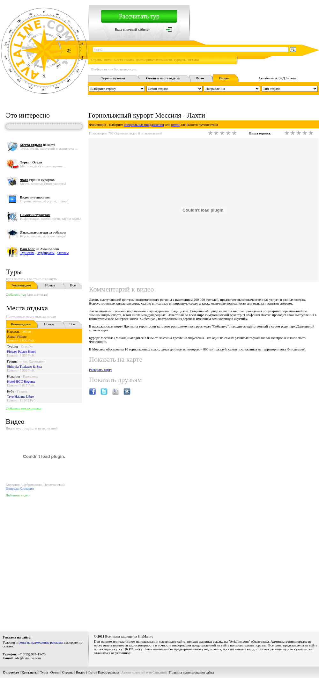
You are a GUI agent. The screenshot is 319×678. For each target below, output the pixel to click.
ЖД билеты (288, 78)
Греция (12, 361)
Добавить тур (16, 294)
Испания (13, 376)
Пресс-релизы (108, 672)
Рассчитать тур (139, 16)
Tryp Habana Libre (20, 396)
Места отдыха (27, 308)
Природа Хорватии (20, 488)
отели (175, 124)
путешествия (35, 197)
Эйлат (26, 331)
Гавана (22, 391)
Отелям (63, 253)
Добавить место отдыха (23, 408)
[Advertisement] (60, 563)
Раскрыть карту (100, 369)
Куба (10, 391)
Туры (14, 272)
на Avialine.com (39, 249)
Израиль (13, 331)
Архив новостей (133, 672)
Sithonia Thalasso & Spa (24, 366)
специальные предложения (144, 124)
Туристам (27, 253)
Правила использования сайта (191, 672)
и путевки (113, 78)
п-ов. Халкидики (32, 361)
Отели (55, 672)
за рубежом (43, 232)
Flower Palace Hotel (21, 351)
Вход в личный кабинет (132, 29)
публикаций (158, 672)
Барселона (30, 376)
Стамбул (27, 346)
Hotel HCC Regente (21, 381)
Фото (91, 672)
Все (73, 285)
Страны (68, 672)
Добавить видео (17, 495)
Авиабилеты (267, 78)
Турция (12, 346)
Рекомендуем (21, 285)
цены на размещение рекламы (41, 642)
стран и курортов (37, 180)
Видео (80, 672)
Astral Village (16, 336)
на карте (38, 145)
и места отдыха (163, 78)
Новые (50, 285)
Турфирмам (46, 253)
